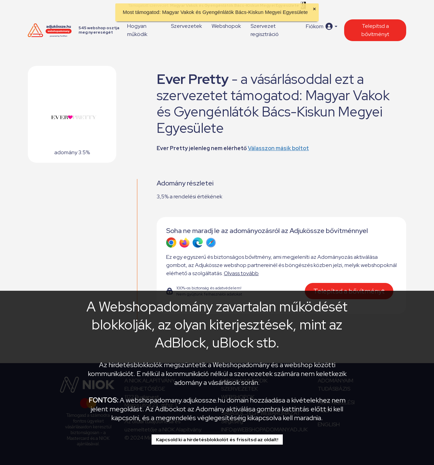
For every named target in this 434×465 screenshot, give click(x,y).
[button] (321, 26)
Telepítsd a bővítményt (375, 30)
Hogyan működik (137, 30)
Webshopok (226, 26)
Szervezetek (186, 26)
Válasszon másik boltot (278, 148)
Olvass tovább (241, 273)
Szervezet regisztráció (265, 30)
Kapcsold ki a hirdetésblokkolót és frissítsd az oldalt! (217, 439)
